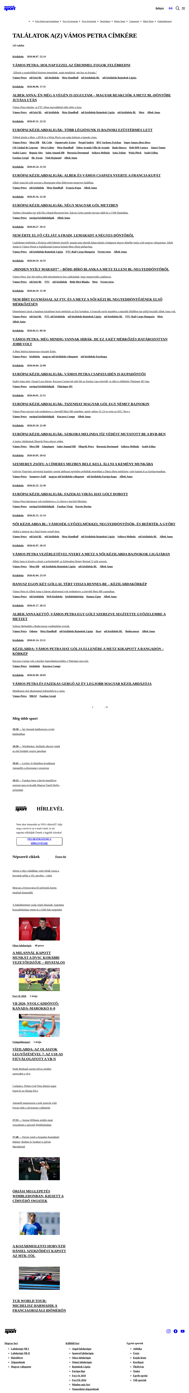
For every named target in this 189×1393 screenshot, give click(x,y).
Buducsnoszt (132, 631)
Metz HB (34, 142)
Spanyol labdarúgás (83, 1353)
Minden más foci (81, 1384)
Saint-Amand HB (54, 152)
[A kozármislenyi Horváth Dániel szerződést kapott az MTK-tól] (39, 1234)
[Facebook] (175, 1331)
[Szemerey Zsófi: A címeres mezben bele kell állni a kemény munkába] (94, 467)
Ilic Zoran (37, 157)
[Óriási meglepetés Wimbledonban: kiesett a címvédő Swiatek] (39, 1179)
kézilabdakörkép (74, 596)
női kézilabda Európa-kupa (102, 476)
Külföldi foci (72, 1343)
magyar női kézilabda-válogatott (60, 356)
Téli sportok (139, 1380)
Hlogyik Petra (86, 446)
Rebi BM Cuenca (138, 147)
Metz (141, 112)
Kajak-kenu (139, 1357)
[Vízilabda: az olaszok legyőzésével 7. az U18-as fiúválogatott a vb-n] (39, 1036)
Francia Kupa (73, 187)
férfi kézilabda (55, 596)
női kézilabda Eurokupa (94, 356)
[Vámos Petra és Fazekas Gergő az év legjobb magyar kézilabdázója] (94, 687)
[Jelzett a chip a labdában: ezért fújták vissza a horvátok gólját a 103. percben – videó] (39, 873)
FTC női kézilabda (55, 316)
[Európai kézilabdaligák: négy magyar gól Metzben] (94, 209)
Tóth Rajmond (53, 157)
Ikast (98, 631)
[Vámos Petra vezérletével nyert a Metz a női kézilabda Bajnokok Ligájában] (94, 557)
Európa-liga (78, 1371)
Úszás (136, 1353)
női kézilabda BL (90, 77)
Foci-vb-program (70, 21)
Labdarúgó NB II (20, 1353)
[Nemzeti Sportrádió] (170, 8)
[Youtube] (183, 1331)
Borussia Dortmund (78, 152)
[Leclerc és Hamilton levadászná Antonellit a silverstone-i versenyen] (39, 766)
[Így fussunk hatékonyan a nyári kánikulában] (39, 732)
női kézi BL (35, 77)
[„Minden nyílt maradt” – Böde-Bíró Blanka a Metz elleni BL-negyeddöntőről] (94, 273)
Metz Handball (70, 77)
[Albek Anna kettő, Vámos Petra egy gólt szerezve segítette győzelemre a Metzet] (94, 620)
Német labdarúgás (82, 1362)
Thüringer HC (65, 386)
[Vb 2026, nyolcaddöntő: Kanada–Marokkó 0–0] (39, 990)
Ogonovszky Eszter (65, 142)
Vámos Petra (19, 77)
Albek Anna (153, 112)
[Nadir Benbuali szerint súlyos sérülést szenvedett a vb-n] (39, 1071)
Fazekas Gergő (20, 157)
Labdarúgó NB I (20, 1348)
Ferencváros (104, 251)
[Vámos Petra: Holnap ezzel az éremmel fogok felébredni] (94, 68)
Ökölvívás (138, 1366)
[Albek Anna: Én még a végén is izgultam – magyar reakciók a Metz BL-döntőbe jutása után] (94, 101)
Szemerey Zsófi (37, 476)
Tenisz (136, 1371)
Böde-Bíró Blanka (79, 281)
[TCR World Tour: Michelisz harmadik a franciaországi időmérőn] (39, 1289)
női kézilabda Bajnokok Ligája (98, 112)
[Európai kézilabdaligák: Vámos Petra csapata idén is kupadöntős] (94, 377)
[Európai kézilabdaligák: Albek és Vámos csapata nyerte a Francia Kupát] (94, 179)
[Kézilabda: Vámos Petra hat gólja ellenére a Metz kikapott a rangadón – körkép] (94, 654)
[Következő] (100, 707)
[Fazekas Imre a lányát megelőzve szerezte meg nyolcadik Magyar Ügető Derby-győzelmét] (39, 785)
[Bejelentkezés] (159, 8)
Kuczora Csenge (66, 416)
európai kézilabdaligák (41, 217)
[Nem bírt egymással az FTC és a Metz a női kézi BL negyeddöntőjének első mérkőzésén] (94, 305)
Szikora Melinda (101, 152)
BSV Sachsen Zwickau (109, 142)
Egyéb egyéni (140, 1375)
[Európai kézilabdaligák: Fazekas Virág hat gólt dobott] (94, 497)
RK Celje (47, 142)
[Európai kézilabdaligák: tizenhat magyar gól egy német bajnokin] (94, 407)
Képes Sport (119, 21)
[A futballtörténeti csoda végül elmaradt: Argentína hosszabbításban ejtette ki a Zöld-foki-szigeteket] (39, 907)
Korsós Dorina (83, 506)
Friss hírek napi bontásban (47, 21)
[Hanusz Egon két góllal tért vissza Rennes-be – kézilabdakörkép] (94, 587)
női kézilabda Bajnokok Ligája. (119, 77)
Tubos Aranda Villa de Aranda (92, 147)
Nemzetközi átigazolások (85, 1389)
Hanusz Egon (93, 596)
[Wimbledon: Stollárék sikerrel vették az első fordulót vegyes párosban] (39, 749)
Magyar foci (11, 1343)
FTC (47, 281)
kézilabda (34, 356)
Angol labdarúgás (81, 1348)
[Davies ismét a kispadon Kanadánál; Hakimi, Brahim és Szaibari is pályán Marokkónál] (39, 1142)
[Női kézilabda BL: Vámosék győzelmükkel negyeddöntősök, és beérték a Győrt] (94, 527)
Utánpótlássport (164, 21)
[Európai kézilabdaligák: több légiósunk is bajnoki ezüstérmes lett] (94, 133)
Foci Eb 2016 (79, 1380)
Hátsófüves (17, 1357)
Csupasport (134, 21)
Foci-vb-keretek (89, 21)
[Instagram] (168, 1331)
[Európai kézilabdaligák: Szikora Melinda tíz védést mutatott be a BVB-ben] (94, 437)
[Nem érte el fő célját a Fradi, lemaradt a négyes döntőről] (94, 241)
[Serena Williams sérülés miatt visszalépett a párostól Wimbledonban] (39, 1123)
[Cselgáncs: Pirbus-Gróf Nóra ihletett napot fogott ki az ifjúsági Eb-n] (39, 1088)
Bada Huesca (119, 147)
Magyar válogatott (21, 1366)
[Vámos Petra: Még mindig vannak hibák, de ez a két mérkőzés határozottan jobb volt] (94, 345)
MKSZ (33, 696)
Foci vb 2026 (19, 996)
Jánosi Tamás (158, 147)
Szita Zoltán (119, 152)
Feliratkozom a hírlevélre (39, 841)
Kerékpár (138, 1362)
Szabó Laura (19, 152)
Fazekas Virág (64, 506)
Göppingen (48, 446)
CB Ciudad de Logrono (25, 147)
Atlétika (137, 1348)
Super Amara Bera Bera (137, 142)
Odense (33, 631)
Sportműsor (105, 21)
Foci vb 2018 (79, 1375)
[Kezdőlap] (10, 8)
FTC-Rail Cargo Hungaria (80, 251)
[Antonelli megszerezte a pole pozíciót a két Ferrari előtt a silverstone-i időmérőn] (39, 1106)
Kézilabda (18, 56)
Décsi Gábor (47, 147)
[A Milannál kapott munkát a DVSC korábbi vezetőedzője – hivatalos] (39, 939)
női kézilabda (52, 77)
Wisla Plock (135, 152)
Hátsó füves (148, 21)
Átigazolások (18, 1362)
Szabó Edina (151, 152)
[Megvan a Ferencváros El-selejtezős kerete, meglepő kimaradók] (39, 890)
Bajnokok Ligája (81, 1366)
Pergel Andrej (86, 142)
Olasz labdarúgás (22, 945)
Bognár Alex (36, 152)
